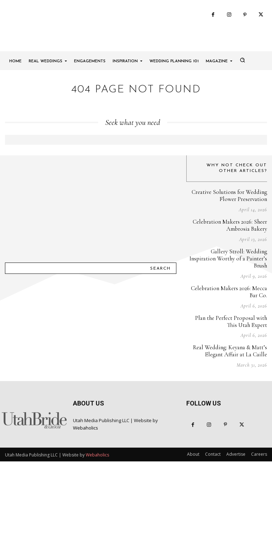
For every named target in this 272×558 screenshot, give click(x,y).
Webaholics (85, 481)
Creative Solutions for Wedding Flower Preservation (231, 259)
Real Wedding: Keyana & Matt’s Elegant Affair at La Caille (231, 405)
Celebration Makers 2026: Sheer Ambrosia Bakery (231, 288)
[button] (242, 123)
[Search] (160, 326)
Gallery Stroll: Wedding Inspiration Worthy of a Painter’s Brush (227, 317)
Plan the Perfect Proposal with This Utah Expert (232, 375)
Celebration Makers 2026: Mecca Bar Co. (230, 346)
